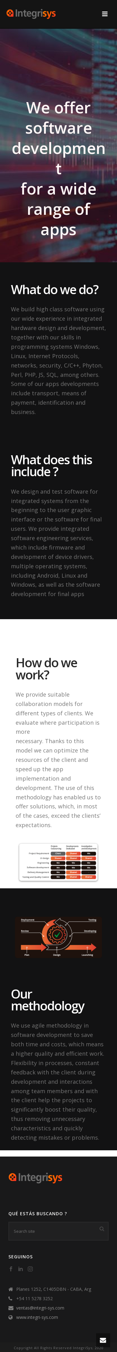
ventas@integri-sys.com (40, 1308)
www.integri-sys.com (37, 1317)
